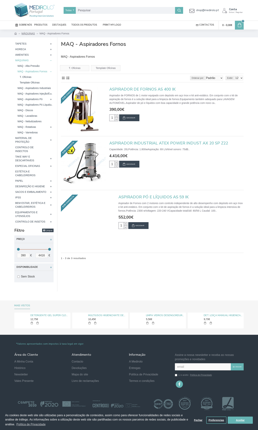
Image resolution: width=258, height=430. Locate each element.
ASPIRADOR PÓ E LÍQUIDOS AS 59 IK (153, 197)
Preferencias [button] (216, 420)
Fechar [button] (198, 420)
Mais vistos (22, 305)
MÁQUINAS (28, 33)
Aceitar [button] (240, 420)
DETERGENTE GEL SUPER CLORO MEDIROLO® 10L (49, 315)
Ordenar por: (191, 78)
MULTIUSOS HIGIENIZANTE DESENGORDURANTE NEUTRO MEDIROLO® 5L (107, 315)
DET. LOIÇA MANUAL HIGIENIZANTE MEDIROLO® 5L (223, 315)
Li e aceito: (193, 375)
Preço (20, 239)
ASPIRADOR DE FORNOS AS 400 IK (142, 89)
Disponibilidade (27, 267)
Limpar (49, 230)
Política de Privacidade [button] (31, 424)
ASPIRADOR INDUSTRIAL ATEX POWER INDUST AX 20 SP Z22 (168, 143)
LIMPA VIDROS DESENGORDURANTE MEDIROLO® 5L (165, 315)
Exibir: (231, 78)
